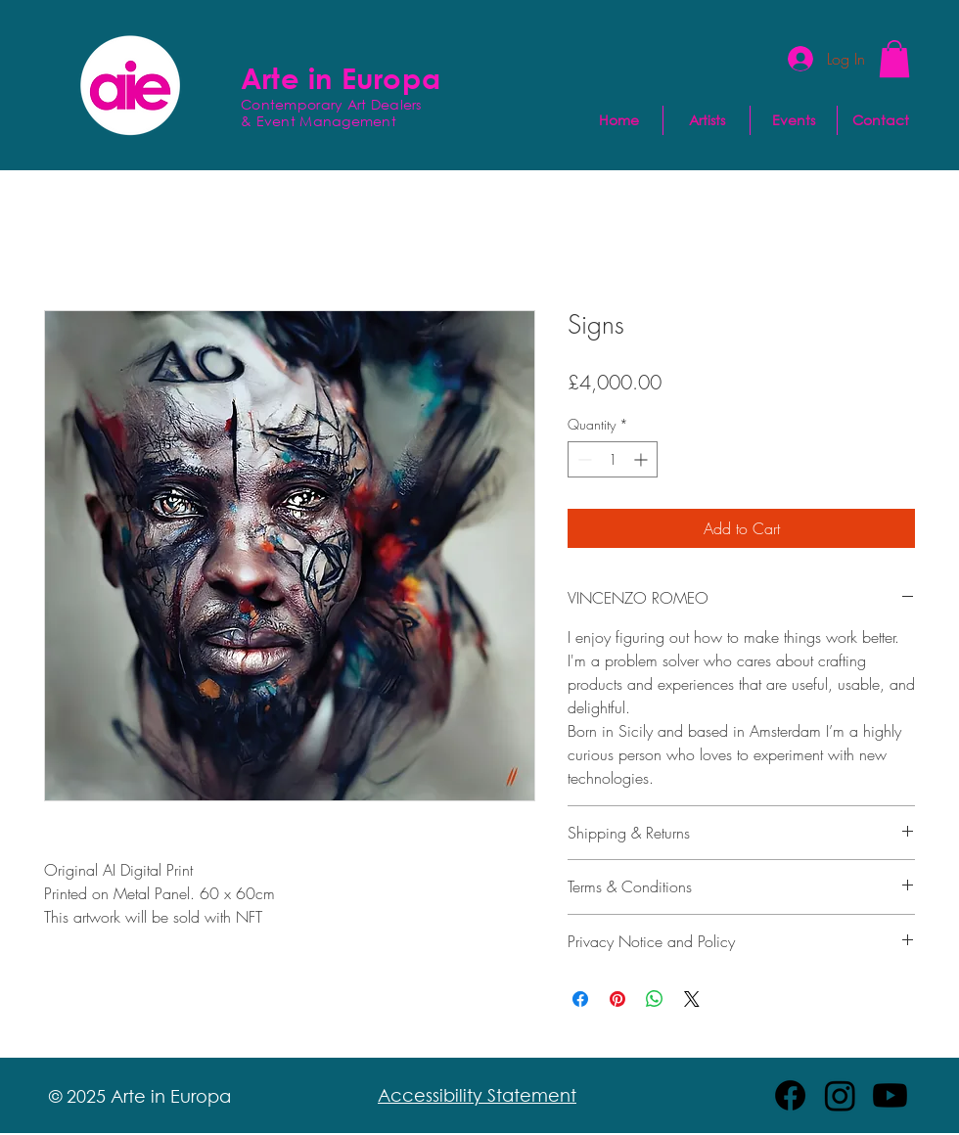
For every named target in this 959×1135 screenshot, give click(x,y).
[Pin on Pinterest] (617, 999)
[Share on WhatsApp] (654, 999)
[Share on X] (692, 999)
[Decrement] (583, 459)
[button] (894, 58)
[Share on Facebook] (580, 999)
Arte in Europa (340, 77)
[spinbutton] (612, 459)
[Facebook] (790, 1095)
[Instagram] (840, 1095)
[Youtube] (890, 1095)
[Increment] (642, 459)
